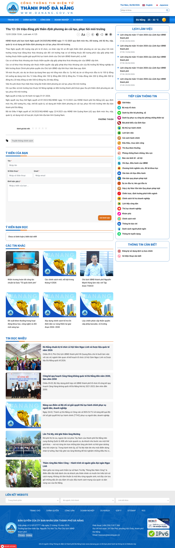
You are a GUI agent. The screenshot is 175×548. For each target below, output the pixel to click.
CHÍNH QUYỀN (52, 510)
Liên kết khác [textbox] (123, 500)
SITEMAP (131, 510)
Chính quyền (29, 20)
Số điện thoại (13, 171)
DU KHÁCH (105, 510)
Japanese (162, 5)
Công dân (45, 20)
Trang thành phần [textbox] (15, 500)
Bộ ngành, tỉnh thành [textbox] (71, 500)
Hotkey (29, 535)
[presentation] (26, 208)
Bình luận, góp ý (14, 181)
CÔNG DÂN (69, 510)
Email (36, 171)
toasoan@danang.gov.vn (109, 535)
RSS (143, 510)
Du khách (78, 20)
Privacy (21, 535)
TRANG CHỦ (35, 510)
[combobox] (32, 500)
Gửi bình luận (105, 218)
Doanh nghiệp (62, 20)
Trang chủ (13, 20)
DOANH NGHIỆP (87, 510)
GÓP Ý (118, 510)
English (147, 5)
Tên (10, 161)
